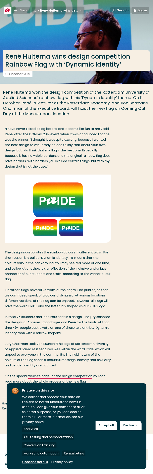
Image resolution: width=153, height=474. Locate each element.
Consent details (35, 462)
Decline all (130, 425)
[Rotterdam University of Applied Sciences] (7, 10)
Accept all (106, 425)
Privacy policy (62, 462)
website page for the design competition (60, 376)
